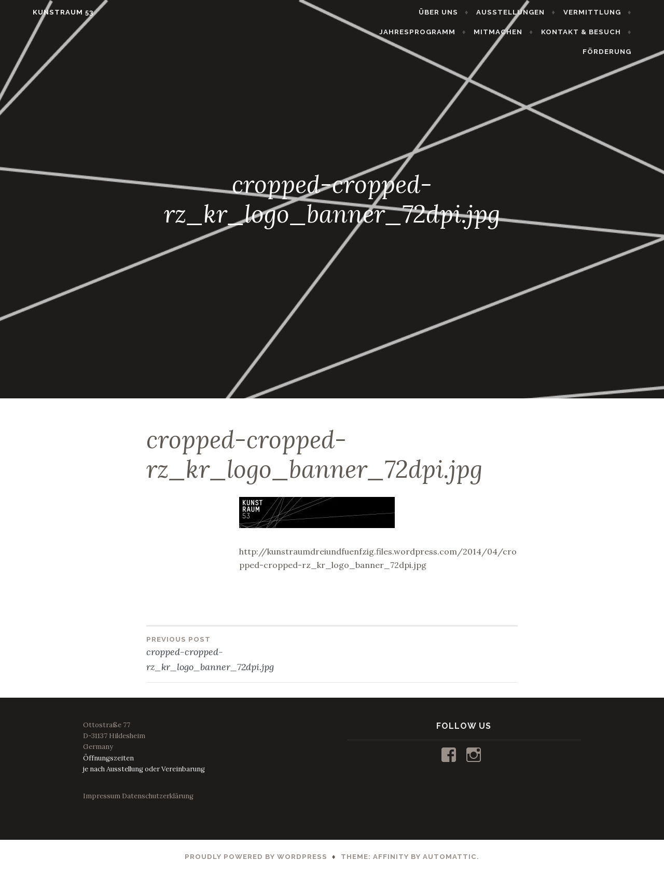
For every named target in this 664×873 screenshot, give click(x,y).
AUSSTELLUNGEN (435, 12)
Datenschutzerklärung (157, 796)
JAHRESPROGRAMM (601, 12)
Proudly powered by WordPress (256, 857)
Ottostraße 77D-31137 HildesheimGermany (114, 735)
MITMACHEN (460, 32)
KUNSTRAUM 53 (43, 12)
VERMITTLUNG (516, 12)
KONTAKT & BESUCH (544, 32)
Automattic (450, 857)
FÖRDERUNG (626, 32)
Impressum (101, 796)
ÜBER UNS (362, 12)
